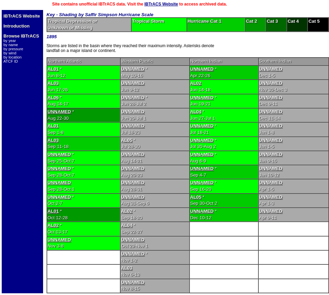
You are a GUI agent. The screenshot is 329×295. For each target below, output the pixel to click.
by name (10, 45)
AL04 (196, 111)
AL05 (126, 140)
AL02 (196, 83)
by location (12, 57)
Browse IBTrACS (21, 36)
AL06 (53, 97)
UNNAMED (132, 69)
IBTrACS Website (161, 4)
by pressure (13, 49)
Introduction (16, 26)
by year (9, 41)
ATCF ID (10, 61)
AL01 (53, 69)
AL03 (53, 83)
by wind (9, 53)
